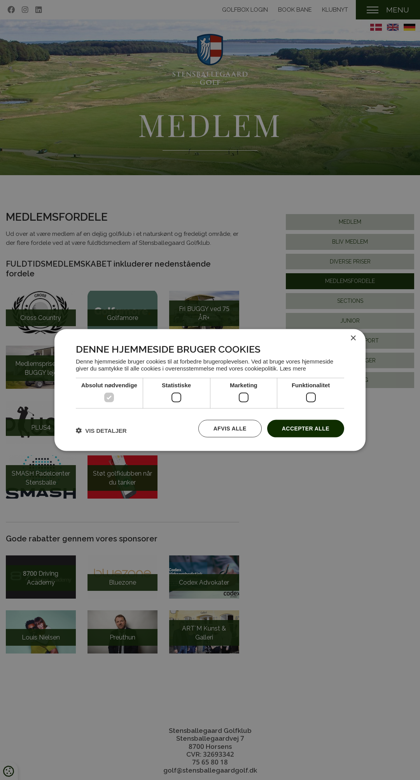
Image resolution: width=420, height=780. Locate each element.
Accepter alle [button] (305, 428)
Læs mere (293, 368)
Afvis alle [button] (230, 428)
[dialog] (210, 390)
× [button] (353, 338)
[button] (101, 430)
